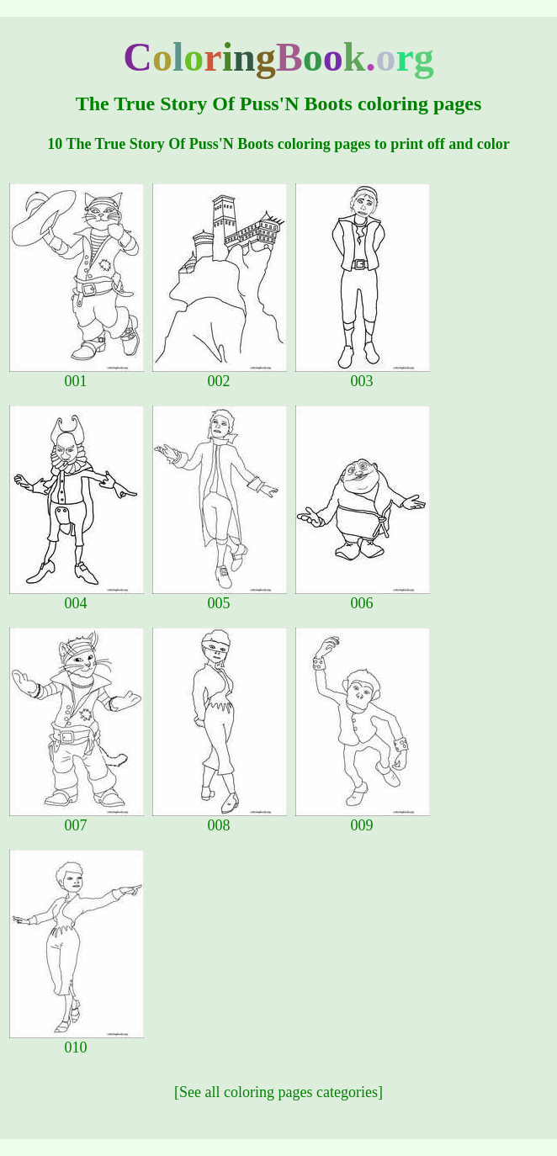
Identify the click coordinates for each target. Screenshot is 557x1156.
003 (362, 374)
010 (76, 1041)
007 (76, 818)
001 (76, 374)
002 (219, 374)
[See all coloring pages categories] (278, 1092)
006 (362, 596)
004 (76, 596)
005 (219, 596)
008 (219, 818)
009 (362, 818)
